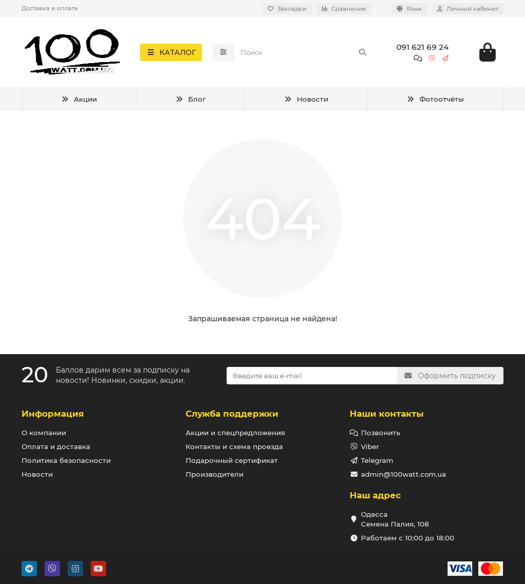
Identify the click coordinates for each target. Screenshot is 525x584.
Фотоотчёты (435, 101)
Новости (306, 101)
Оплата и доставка (56, 446)
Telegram (377, 460)
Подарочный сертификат (232, 460)
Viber (370, 446)
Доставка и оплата (50, 8)
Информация (53, 413)
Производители (215, 474)
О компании (44, 433)
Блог (190, 101)
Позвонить (380, 433)
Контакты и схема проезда (234, 446)
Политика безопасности (66, 460)
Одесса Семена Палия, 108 (395, 519)
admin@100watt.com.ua (403, 474)
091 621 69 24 (422, 48)
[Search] (304, 53)
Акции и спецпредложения (235, 433)
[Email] (312, 375)
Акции (78, 101)
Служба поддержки (232, 413)
